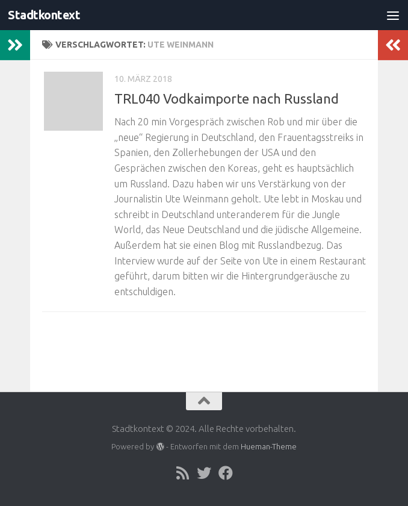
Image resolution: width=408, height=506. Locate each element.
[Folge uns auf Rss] (182, 473)
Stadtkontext (46, 15)
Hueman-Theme (269, 446)
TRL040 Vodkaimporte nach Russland (226, 98)
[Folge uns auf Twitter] (204, 473)
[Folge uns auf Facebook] (225, 473)
